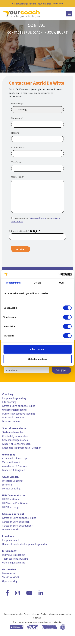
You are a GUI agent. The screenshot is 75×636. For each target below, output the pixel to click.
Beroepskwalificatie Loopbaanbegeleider (24, 544)
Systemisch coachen (13, 432)
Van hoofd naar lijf (11, 462)
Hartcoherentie (10, 529)
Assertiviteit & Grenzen (14, 466)
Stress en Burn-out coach (15, 521)
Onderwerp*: (17, 103)
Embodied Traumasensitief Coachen (21, 447)
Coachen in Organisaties (15, 440)
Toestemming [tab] (13, 282)
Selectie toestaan (37, 359)
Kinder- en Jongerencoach (16, 443)
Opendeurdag (9, 581)
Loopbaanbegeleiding (14, 398)
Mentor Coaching (11, 488)
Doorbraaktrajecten (13, 417)
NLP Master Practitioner (15, 503)
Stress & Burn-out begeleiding (18, 406)
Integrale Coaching (12, 480)
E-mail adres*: (18, 147)
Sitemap (37, 617)
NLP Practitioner (11, 499)
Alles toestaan (37, 349)
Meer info (58, 3)
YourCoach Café (10, 577)
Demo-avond (9, 573)
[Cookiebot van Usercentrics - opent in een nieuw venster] (58, 274)
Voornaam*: (17, 118)
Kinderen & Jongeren (13, 470)
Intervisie (7, 484)
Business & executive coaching (18, 413)
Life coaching (9, 402)
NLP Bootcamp (10, 507)
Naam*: (15, 132)
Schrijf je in (61, 370)
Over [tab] (61, 282)
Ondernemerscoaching (14, 409)
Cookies (44, 614)
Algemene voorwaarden (60, 614)
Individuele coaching (13, 554)
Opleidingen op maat (13, 562)
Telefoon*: (16, 162)
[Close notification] (70, 3)
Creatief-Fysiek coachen (15, 436)
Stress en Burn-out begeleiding (19, 518)
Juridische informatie (13, 614)
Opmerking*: (17, 176)
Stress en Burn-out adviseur (17, 525)
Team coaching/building (15, 558)
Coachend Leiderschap (14, 458)
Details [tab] (37, 282)
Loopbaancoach (10, 540)
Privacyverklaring (38, 217)
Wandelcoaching (11, 421)
